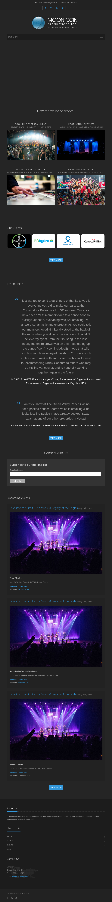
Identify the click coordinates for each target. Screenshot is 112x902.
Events (10, 845)
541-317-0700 (23, 589)
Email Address (16, 470)
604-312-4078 (72, 3)
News (9, 849)
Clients (10, 841)
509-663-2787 (23, 682)
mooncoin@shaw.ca (49, 3)
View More (56, 260)
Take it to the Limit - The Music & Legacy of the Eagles (44, 508)
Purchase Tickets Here (18, 586)
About (9, 836)
